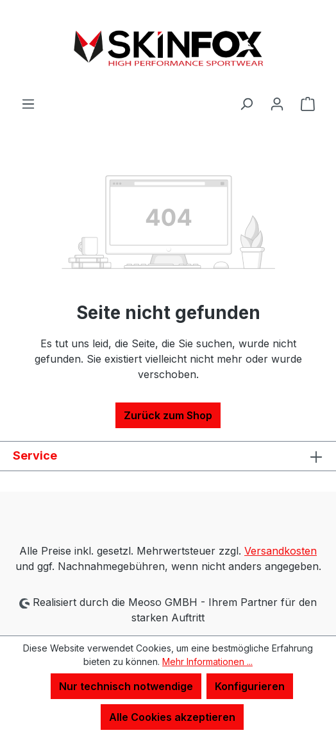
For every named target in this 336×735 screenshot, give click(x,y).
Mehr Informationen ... (207, 661)
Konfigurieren (250, 686)
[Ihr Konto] (277, 103)
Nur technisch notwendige (126, 686)
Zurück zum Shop (168, 415)
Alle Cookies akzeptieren (172, 717)
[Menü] (28, 103)
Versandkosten (280, 550)
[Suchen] (246, 103)
